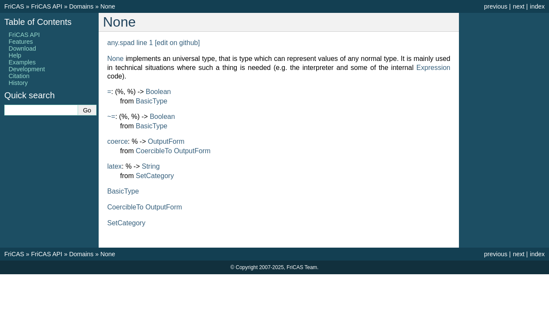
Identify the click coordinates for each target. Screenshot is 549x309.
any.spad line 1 (130, 42)
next (519, 6)
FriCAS (14, 6)
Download (22, 48)
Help (15, 55)
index (537, 6)
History (18, 82)
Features (21, 41)
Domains (81, 6)
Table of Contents (38, 22)
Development (27, 69)
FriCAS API (46, 6)
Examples (22, 62)
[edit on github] (177, 42)
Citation (19, 76)
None (107, 6)
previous (495, 6)
